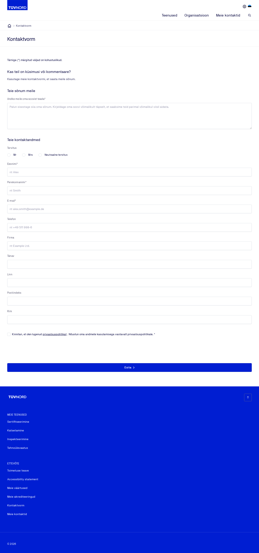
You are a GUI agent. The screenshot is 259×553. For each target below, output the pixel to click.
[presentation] (34, 349)
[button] (129, 367)
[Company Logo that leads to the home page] (17, 5)
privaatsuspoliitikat (55, 334)
